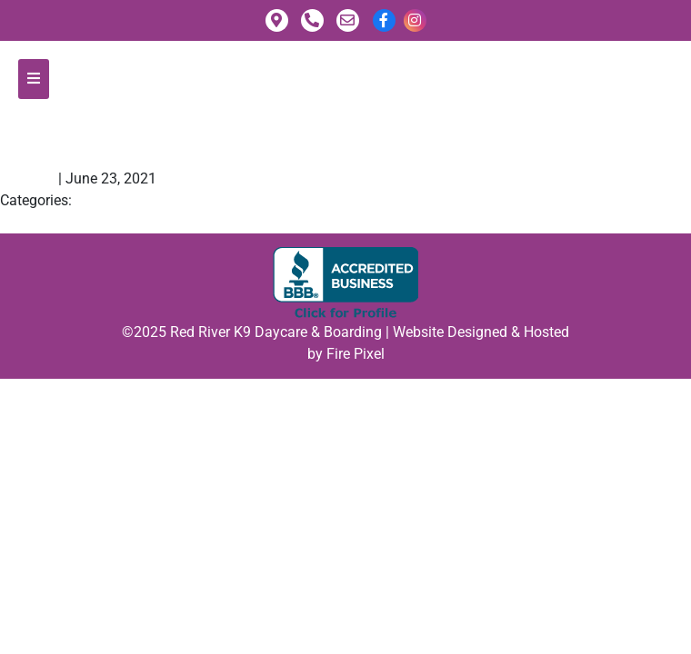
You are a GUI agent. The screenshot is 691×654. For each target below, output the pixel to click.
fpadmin (27, 178)
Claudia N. (83, 138)
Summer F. (43, 222)
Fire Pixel (355, 353)
